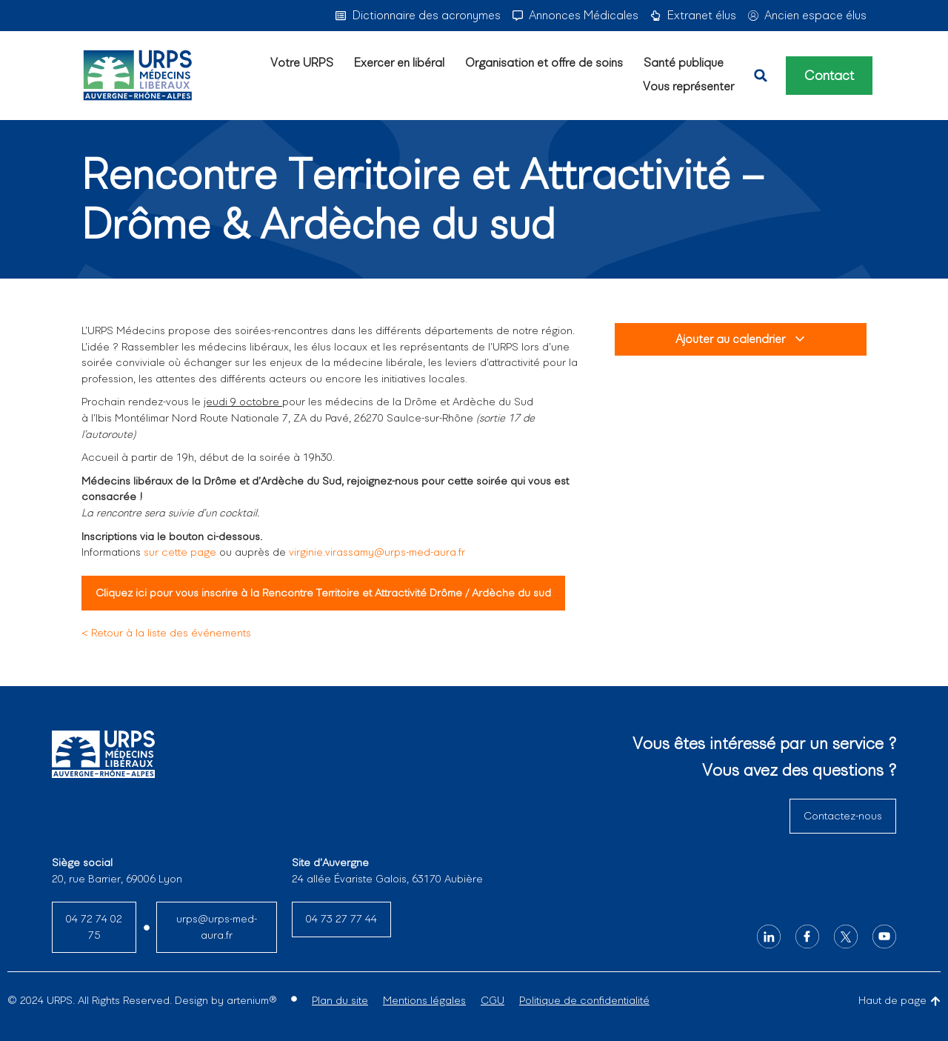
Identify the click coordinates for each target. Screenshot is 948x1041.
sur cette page (180, 552)
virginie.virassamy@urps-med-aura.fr (375, 552)
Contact (829, 75)
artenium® (251, 1000)
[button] (760, 75)
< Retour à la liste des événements (166, 632)
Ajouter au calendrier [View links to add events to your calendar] (740, 339)
